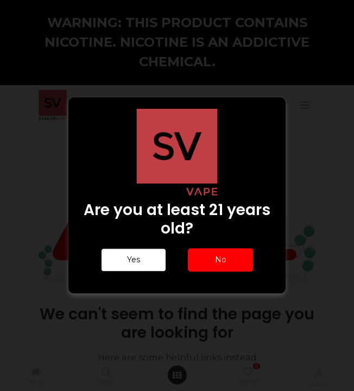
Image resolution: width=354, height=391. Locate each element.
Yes (133, 260)
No (220, 260)
